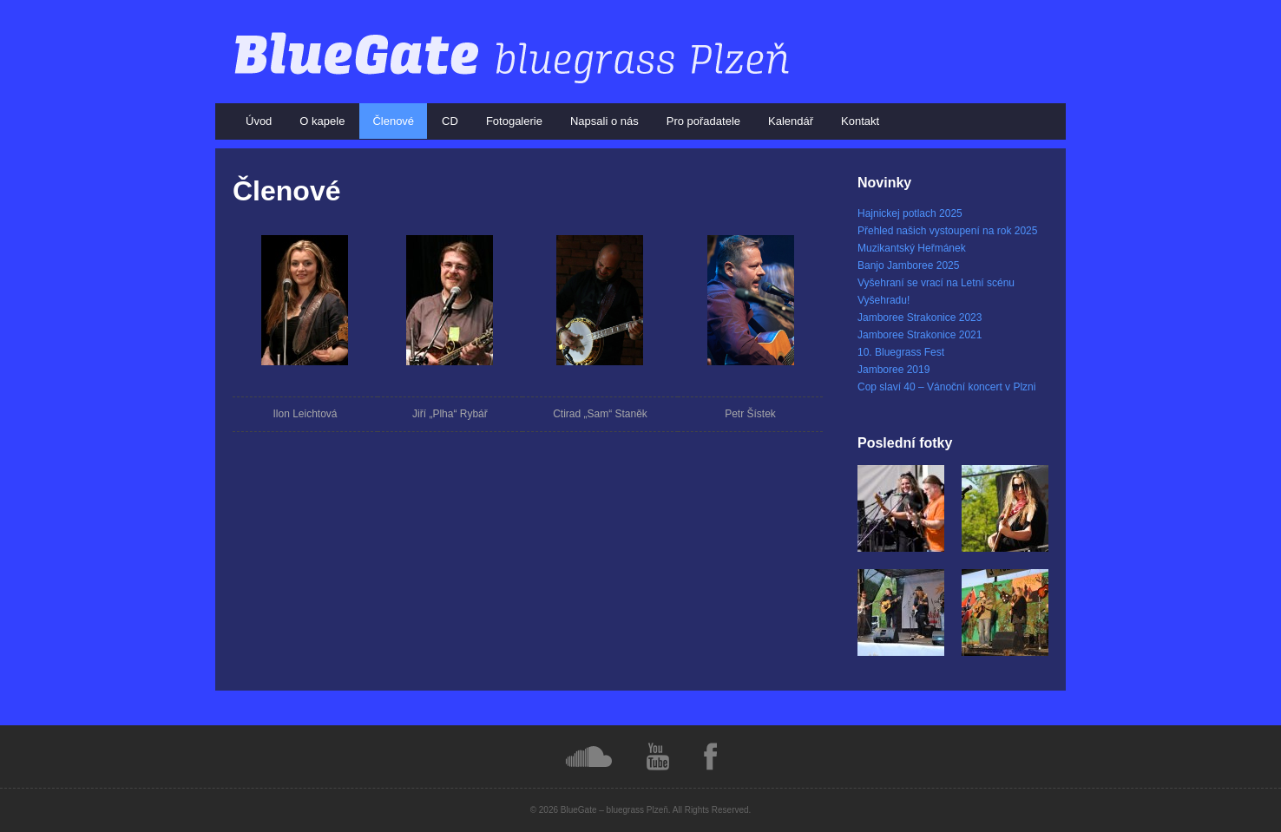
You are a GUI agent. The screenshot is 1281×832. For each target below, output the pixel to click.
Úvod (259, 121)
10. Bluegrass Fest (900, 352)
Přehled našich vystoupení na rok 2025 (947, 231)
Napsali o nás (604, 121)
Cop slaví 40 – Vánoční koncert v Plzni (946, 387)
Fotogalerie (514, 121)
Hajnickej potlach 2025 (909, 213)
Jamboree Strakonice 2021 (919, 335)
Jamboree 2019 (893, 370)
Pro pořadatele (703, 121)
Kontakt (860, 121)
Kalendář (790, 121)
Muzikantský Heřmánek (911, 248)
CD (450, 121)
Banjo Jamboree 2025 (908, 265)
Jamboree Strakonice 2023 (919, 317)
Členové (393, 121)
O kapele (322, 121)
